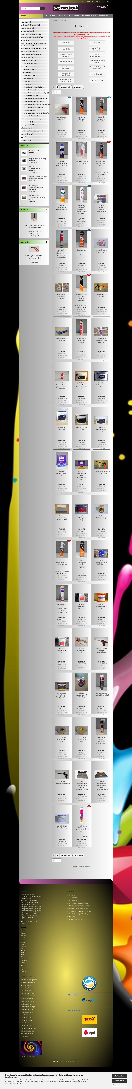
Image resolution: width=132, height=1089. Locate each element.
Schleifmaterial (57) (27, 57)
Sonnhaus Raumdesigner (28, 1007)
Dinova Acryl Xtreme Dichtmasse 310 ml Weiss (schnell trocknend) (81, 209)
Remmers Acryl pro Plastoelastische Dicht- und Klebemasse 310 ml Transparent (62, 608)
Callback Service (73, 16)
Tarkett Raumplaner (27, 999)
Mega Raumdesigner (27, 1009)
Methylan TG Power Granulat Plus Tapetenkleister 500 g (81, 475)
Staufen (23, 947)
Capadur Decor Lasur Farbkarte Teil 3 (32, 910)
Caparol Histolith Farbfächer (29, 916)
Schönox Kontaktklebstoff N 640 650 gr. (81, 695)
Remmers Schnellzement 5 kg (62, 651)
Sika (22, 929)
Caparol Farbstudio (26, 1025)
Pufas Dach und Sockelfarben (30, 902)
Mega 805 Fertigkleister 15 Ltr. (101, 385)
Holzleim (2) (27, 81)
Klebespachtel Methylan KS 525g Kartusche (101, 340)
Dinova (23, 937)
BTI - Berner (24, 956)
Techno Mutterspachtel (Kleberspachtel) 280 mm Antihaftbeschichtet (102, 785)
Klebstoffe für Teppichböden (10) (34, 101)
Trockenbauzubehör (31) (29, 63)
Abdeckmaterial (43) (27, 31)
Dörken (23, 950)
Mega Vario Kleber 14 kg (61, 428)
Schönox (23, 972)
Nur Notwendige (119, 1081)
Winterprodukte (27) (27, 28)
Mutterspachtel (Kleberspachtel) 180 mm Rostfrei (62, 518)
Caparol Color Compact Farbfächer (31, 914)
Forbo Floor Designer (27, 990)
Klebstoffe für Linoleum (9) (32, 96)
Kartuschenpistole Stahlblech (61, 339)
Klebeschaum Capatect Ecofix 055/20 (81, 340)
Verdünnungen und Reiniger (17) (31, 54)
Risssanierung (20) (27, 122)
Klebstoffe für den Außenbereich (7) (35, 90)
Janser (23, 952)
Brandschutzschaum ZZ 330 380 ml (82, 162)
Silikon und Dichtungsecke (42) (31, 119)
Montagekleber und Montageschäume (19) (36, 113)
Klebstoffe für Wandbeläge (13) (33, 107)
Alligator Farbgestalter (27, 1031)
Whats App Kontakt (89, 16)
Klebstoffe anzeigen (30, 75)
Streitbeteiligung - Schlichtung (78, 914)
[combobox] (66, 87)
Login (109, 2)
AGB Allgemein (73, 898)
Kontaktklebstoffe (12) (30, 110)
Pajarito (23, 943)
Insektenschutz (25, 1036)
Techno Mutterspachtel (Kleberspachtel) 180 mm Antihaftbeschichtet (82, 785)
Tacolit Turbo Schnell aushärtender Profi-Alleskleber (101, 740)
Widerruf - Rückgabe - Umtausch (79, 908)
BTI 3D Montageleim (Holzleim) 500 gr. (61, 207)
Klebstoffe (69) (25, 72)
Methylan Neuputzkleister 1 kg (61, 473)
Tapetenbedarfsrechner (28, 982)
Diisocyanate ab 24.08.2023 (29, 921)
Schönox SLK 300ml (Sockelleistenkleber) (102, 694)
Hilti (22, 966)
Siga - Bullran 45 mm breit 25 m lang (62, 739)
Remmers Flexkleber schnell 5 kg (81, 606)
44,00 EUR (34, 262)
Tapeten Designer (26, 985)
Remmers (24, 935)
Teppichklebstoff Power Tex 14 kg (62, 827)
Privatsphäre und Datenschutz (78, 903)
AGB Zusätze (73, 900)
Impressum (72, 895)
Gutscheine (72, 916)
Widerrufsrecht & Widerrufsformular (80, 911)
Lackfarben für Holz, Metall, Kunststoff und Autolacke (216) (33, 44)
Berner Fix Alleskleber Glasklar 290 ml (81, 119)
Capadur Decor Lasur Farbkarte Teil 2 (32, 908)
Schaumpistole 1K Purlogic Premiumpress (101, 651)
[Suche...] (42, 8)
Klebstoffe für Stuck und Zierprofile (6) (35, 98)
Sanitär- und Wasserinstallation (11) (32, 131)
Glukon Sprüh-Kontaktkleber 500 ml (61, 296)
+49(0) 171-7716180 (87, 2)
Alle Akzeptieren (119, 1076)
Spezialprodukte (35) (27, 125)
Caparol (23, 933)
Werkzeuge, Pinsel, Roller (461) (31, 34)
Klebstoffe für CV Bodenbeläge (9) (34, 87)
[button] (54, 87)
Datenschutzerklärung (16, 1083)
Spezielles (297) (26, 140)
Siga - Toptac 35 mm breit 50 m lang (81, 739)
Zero (22, 939)
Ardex (22, 931)
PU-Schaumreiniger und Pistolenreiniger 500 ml (81, 564)
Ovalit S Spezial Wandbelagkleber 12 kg (81, 518)
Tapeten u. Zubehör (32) (28, 60)
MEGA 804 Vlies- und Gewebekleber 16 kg (81, 386)
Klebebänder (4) (28, 84)
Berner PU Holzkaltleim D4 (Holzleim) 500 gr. (61, 163)
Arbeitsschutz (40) (27, 128)
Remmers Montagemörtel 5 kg (101, 606)
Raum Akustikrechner (27, 988)
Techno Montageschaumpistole (63, 783)
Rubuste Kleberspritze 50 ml (81, 651)
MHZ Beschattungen (27, 1034)
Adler (22, 970)
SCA (22, 964)
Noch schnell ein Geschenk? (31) (31, 25)
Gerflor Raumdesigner (27, 1004)
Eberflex (23, 941)
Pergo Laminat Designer (28, 993)
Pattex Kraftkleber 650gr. (101, 517)
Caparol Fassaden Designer (29, 1028)
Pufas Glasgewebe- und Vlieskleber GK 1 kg (101, 563)
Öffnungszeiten (50, 16)
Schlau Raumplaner (27, 1012)
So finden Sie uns (105, 16)
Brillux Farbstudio (26, 1023)
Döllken (23, 954)
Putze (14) (24, 66)
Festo (22, 968)
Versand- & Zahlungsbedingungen (79, 906)
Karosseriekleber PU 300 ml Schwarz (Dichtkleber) (81, 297)
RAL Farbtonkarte (26, 898)
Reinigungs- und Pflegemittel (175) (32, 37)
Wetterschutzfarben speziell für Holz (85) (34, 48)
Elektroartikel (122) (27, 134)
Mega (22, 948)
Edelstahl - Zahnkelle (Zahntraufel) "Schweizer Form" (101, 208)
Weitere (23, 16)
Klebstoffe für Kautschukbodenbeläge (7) (36, 93)
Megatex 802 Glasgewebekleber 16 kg (101, 429)
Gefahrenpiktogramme (28, 894)
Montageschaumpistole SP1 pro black (103, 472)
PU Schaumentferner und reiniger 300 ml (61, 563)
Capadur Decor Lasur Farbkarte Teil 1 (32, 906)
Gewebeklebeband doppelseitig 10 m (101, 251)
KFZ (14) (23, 137)
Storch (23, 962)
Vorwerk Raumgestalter (28, 1001)
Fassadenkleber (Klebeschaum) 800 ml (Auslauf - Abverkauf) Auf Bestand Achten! (61, 254)
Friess (22, 945)
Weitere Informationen (120, 1085)
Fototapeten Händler (27, 1017)
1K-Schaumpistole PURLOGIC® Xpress (61, 119)
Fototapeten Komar (27, 1020)
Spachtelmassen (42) (27, 69)
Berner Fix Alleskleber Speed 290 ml (101, 119)
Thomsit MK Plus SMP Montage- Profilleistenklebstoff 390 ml (82, 829)
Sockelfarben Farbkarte (28, 904)
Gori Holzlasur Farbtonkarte (29, 900)
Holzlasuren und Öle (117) (29, 51)
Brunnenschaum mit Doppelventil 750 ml (101, 163)
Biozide (23, 923)
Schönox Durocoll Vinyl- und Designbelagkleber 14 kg (62, 696)
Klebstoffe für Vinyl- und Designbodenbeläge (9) (36, 104)
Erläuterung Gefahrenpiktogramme (31, 896)
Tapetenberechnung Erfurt (29, 980)
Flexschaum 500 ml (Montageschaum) (81, 252)
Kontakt (62, 16)
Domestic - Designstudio (28, 996)
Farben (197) (25, 40)
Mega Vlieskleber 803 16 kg (81, 428)
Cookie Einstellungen (75, 919)
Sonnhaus (24, 960)
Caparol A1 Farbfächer (27, 918)
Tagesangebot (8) (26, 22)
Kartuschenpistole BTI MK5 (101, 295)
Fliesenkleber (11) (29, 78)
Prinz (22, 958)
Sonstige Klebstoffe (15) (31, 116)
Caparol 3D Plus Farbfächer (29, 912)
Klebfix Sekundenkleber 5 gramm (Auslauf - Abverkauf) (61, 386)
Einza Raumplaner (26, 1015)
